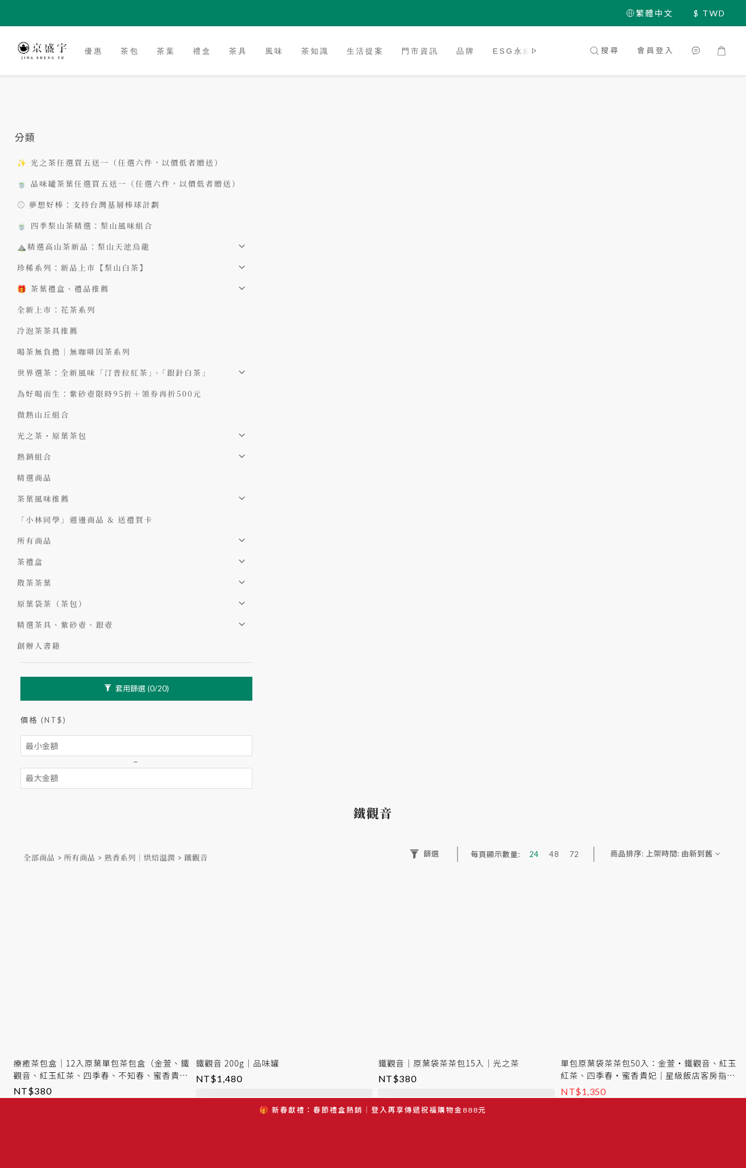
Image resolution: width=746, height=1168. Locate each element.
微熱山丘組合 (43, 414)
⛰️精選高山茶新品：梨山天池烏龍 (83, 246)
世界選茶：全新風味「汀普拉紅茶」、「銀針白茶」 (113, 372)
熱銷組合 (34, 456)
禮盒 (202, 51)
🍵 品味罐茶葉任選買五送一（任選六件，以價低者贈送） (128, 183)
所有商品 (34, 540)
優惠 (94, 51)
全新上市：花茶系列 (56, 309)
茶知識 (315, 51)
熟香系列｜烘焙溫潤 (139, 857)
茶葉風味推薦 (43, 498)
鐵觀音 (196, 857)
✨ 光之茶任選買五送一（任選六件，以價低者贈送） (120, 162)
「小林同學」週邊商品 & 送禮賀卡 (85, 519)
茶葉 (166, 51)
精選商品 (34, 477)
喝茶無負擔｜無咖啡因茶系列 (74, 351)
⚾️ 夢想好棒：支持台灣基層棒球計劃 (88, 204)
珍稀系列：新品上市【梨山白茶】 (82, 267)
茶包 (130, 51)
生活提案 (365, 51)
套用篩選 (136, 688)
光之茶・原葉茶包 (52, 435)
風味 (274, 51)
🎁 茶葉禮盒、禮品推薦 (63, 288)
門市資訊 (420, 51)
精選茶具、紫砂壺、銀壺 (65, 624)
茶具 (238, 51)
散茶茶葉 (34, 582)
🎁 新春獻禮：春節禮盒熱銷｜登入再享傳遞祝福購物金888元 (373, 1110)
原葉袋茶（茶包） (52, 603)
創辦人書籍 (39, 645)
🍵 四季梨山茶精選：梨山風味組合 (85, 225)
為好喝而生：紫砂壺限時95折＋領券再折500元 (109, 393)
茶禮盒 (30, 561)
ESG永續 (512, 51)
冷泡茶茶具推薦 (47, 330)
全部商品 (39, 857)
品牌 (465, 51)
